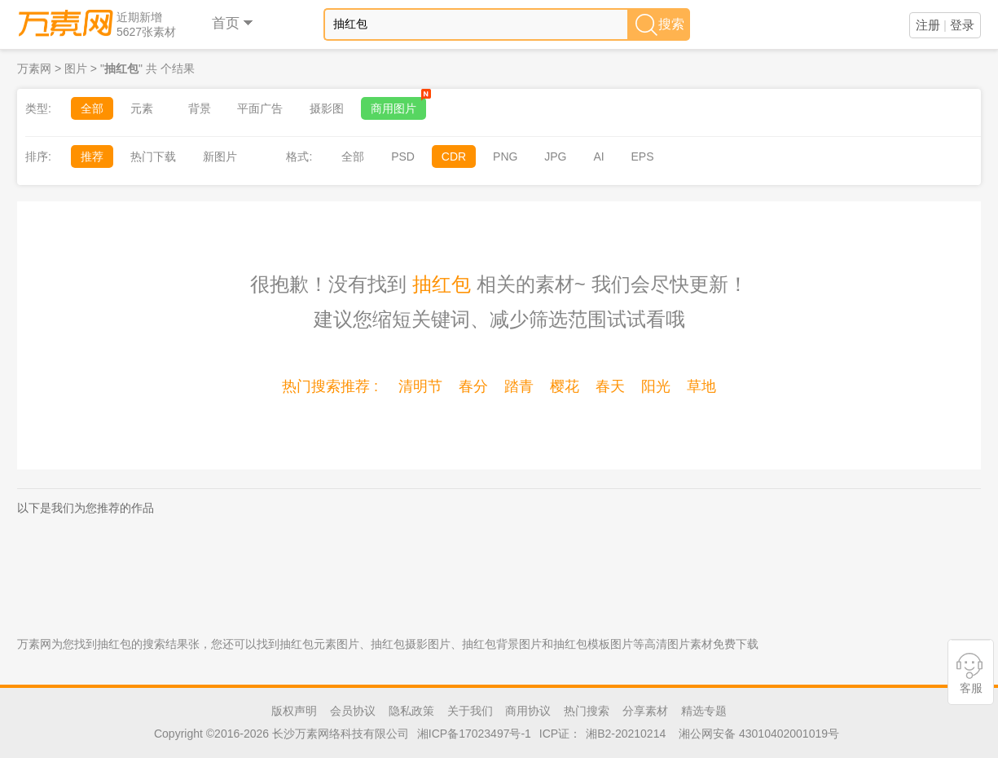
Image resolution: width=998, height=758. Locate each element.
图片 (75, 68)
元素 (141, 108)
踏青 (519, 386)
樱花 (564, 386)
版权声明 (294, 710)
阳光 (655, 386)
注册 (928, 25)
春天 (610, 386)
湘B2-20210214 (626, 733)
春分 (473, 386)
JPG (555, 156)
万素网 (34, 68)
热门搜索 (586, 710)
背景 (199, 108)
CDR (454, 156)
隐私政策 (411, 710)
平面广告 (260, 108)
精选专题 (704, 710)
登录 (962, 25)
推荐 (92, 156)
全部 (92, 108)
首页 (233, 23)
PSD (403, 156)
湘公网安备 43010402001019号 (759, 733)
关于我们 (470, 710)
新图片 (220, 156)
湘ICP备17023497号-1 (474, 733)
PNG (505, 156)
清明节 (420, 386)
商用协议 (528, 710)
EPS (642, 156)
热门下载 (153, 156)
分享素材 (645, 710)
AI (598, 156)
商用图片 (398, 106)
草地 (701, 386)
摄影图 (327, 108)
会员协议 (353, 710)
